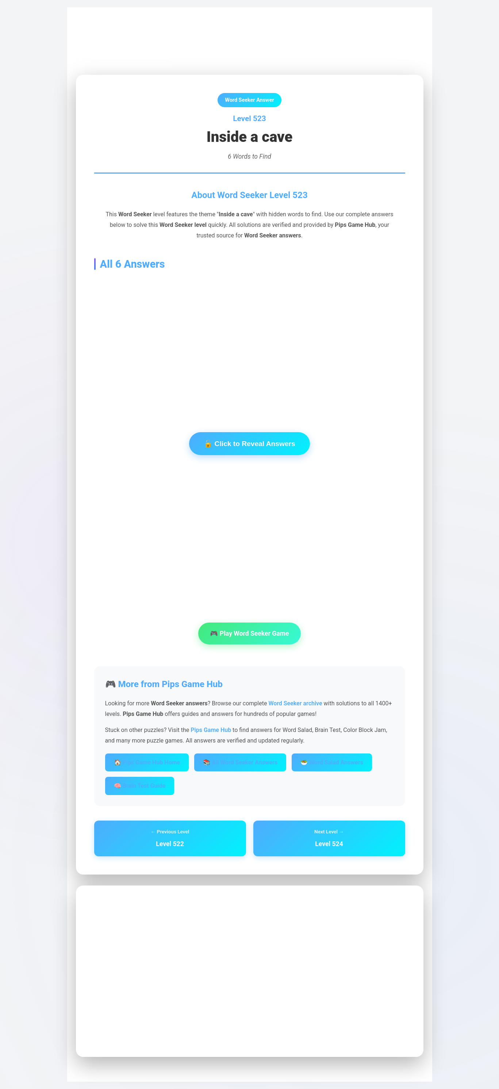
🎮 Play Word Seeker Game (249, 633)
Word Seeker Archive (154, 33)
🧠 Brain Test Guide (140, 785)
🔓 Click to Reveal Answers (249, 443)
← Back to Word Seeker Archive (126, 58)
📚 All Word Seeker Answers (240, 762)
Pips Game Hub (101, 33)
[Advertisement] (250, 340)
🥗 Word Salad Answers (331, 762)
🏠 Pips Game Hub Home (147, 762)
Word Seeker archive (295, 703)
